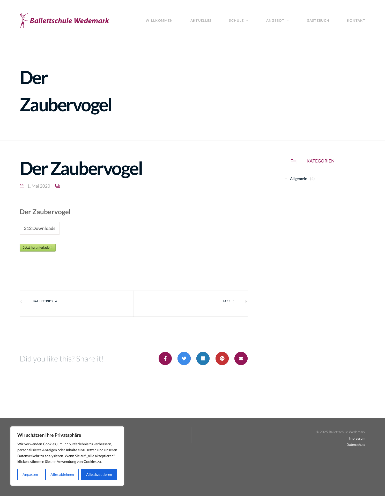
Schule (236, 20)
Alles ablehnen (62, 474)
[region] (67, 456)
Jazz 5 (228, 301)
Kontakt (356, 20)
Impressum (357, 438)
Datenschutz (355, 444)
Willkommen (159, 20)
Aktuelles (200, 20)
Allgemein (298, 178)
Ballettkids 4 (45, 301)
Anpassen (30, 474)
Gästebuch (318, 20)
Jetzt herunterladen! (38, 247)
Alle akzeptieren (99, 474)
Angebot (275, 20)
